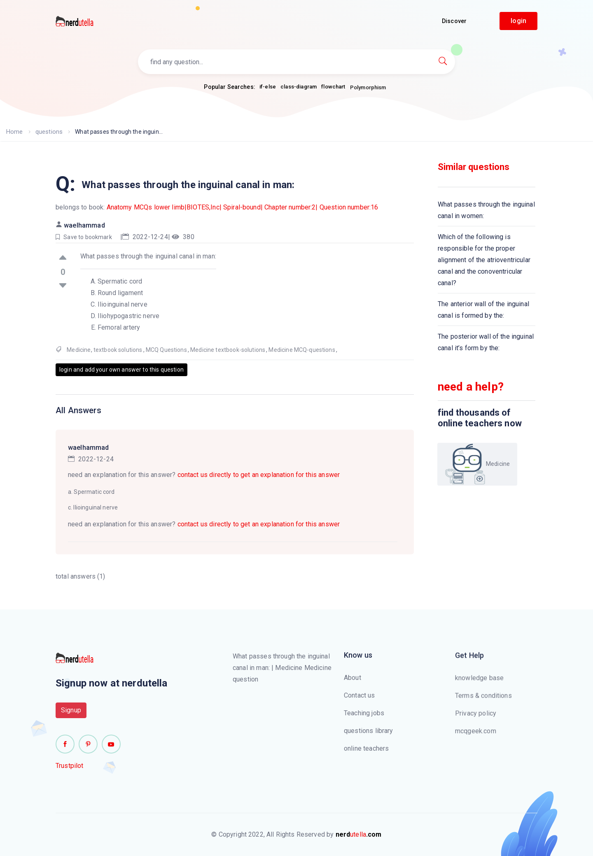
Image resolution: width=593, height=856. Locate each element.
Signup (71, 716)
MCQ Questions (166, 350)
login (518, 21)
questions (48, 131)
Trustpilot (70, 771)
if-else (267, 87)
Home (14, 131)
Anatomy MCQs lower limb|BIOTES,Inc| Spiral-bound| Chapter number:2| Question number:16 (242, 207)
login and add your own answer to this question (121, 369)
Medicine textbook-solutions (227, 350)
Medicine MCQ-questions (301, 350)
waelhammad (84, 225)
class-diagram (298, 91)
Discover (454, 21)
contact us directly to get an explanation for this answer (258, 475)
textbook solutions (117, 350)
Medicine (79, 350)
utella (359, 834)
